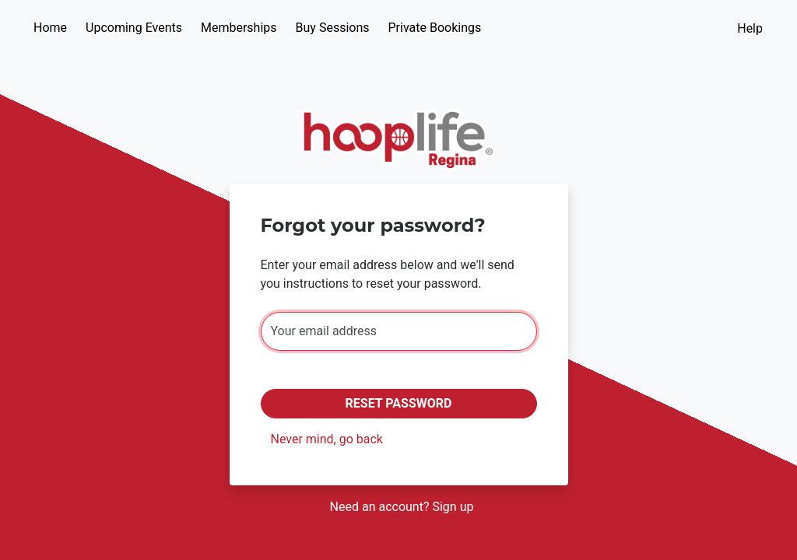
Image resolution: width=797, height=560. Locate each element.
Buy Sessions (333, 27)
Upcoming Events (134, 27)
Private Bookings (435, 27)
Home (50, 27)
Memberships (239, 27)
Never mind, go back (327, 439)
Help (750, 28)
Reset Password (399, 403)
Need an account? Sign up (402, 506)
